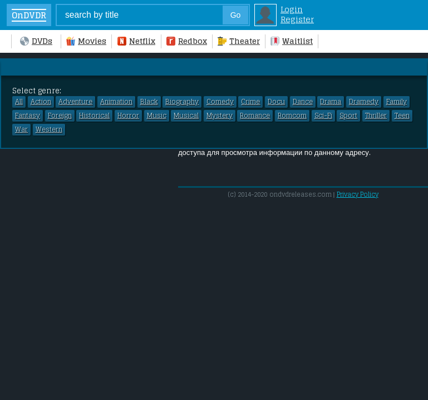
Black (149, 102)
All (19, 102)
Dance (303, 102)
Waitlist (291, 41)
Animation (116, 102)
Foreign (60, 115)
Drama (330, 102)
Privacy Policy (357, 194)
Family (396, 102)
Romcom (292, 115)
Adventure (75, 102)
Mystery (219, 115)
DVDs (36, 41)
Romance (255, 115)
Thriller (376, 115)
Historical (94, 115)
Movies (86, 41)
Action (41, 102)
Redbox (186, 41)
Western (49, 129)
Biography (182, 102)
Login (292, 9)
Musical (186, 115)
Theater (239, 41)
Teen (402, 115)
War (21, 129)
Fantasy (27, 115)
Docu (276, 102)
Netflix (136, 41)
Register (297, 19)
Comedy (220, 102)
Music (156, 115)
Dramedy (363, 102)
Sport (348, 115)
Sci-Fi (323, 115)
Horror (128, 115)
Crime (250, 102)
